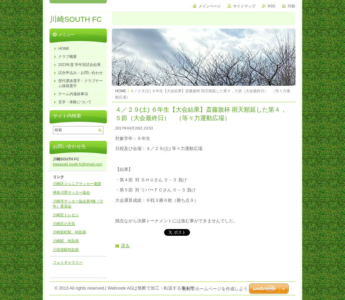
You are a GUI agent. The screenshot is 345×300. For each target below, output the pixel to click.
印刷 (291, 6)
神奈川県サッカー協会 (71, 192)
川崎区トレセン (66, 215)
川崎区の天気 (64, 224)
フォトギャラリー (68, 262)
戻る (125, 245)
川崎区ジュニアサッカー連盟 (77, 184)
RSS (271, 6)
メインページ (209, 6)
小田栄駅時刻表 (66, 250)
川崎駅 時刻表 (66, 241)
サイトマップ (244, 6)
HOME (120, 91)
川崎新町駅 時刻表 (69, 232)
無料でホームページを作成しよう (215, 288)
